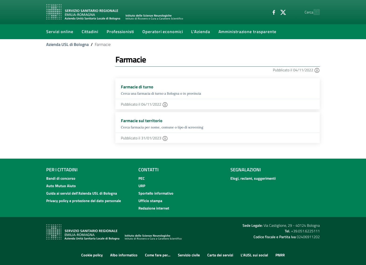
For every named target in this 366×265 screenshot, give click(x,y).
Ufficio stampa (150, 200)
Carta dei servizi (220, 255)
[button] (317, 70)
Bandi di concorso (60, 178)
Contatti (148, 169)
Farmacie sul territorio (141, 120)
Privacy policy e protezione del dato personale (83, 200)
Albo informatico (123, 255)
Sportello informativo (155, 193)
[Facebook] (263, 12)
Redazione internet (153, 208)
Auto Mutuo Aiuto (61, 186)
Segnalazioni (245, 169)
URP (141, 186)
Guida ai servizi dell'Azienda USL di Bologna (81, 193)
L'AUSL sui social (254, 255)
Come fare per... (157, 255)
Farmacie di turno (137, 87)
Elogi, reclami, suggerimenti (253, 178)
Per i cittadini (61, 169)
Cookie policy (92, 255)
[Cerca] (314, 12)
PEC (141, 178)
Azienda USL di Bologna (67, 44)
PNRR (280, 255)
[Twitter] (273, 12)
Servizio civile (189, 255)
